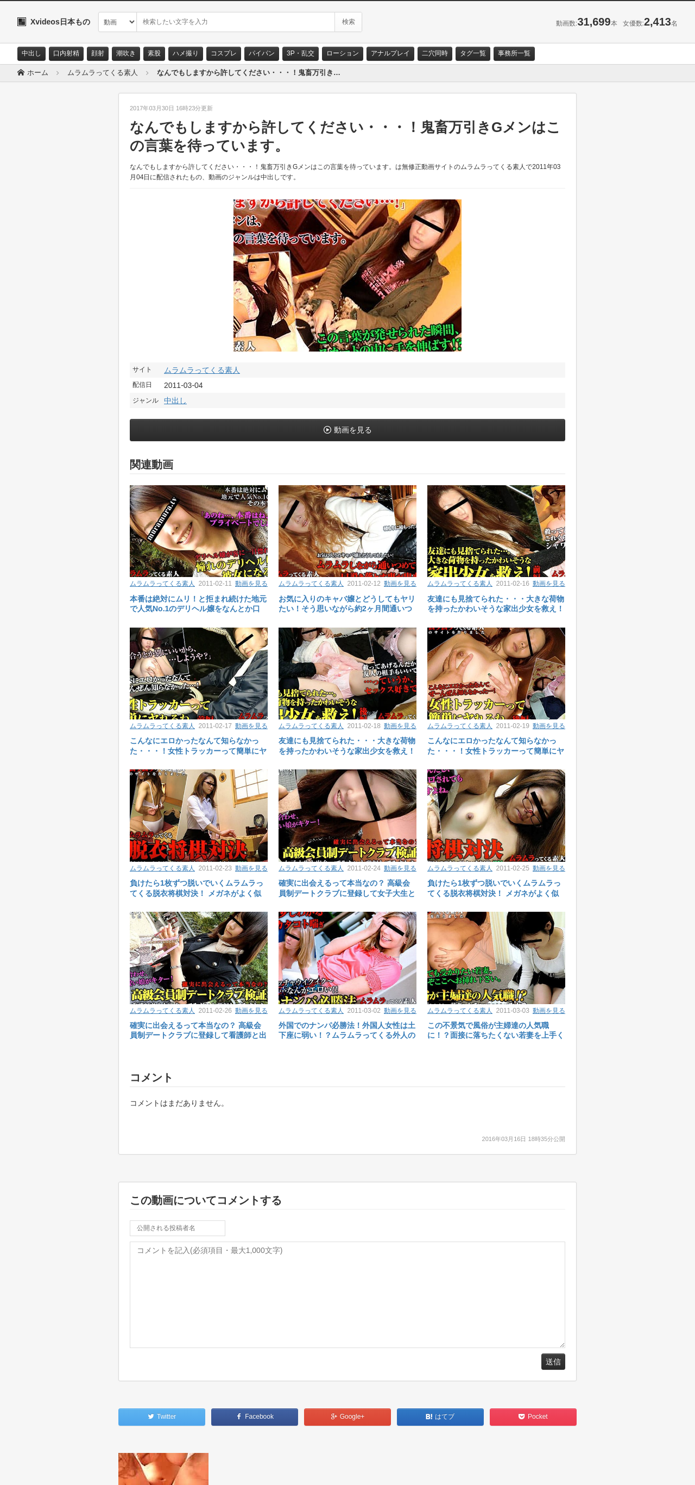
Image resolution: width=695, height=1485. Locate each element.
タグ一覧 (473, 53)
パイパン (262, 53)
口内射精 (66, 53)
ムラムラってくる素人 (202, 370)
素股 (154, 53)
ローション (342, 53)
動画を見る (353, 429)
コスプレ (224, 53)
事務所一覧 (514, 53)
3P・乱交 (300, 53)
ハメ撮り (186, 53)
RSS (140, 1467)
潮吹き (126, 53)
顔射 (97, 53)
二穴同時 (435, 53)
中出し (31, 53)
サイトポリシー (98, 1467)
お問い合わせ (46, 1467)
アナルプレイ (390, 53)
